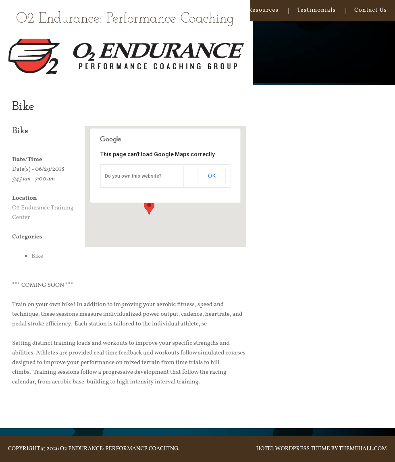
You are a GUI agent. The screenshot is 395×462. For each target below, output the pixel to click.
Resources (263, 10)
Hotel (265, 449)
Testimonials (316, 10)
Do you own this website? (133, 176)
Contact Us (370, 10)
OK (212, 176)
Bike (37, 256)
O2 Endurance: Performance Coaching (125, 19)
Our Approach (162, 10)
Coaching (216, 10)
